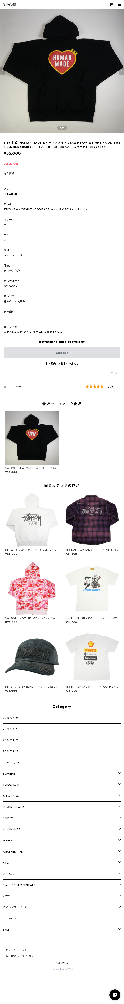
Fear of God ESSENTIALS (19, 885)
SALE (6, 929)
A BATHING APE (13, 851)
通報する (115, 372)
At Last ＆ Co (11, 796)
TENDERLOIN (11, 784)
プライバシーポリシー (17, 950)
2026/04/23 (11, 729)
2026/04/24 (11, 718)
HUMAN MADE (11, 829)
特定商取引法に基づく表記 (20, 956)
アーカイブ (9, 918)
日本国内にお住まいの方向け (62, 363)
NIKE (6, 862)
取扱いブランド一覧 (15, 907)
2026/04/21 (10, 751)
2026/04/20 (11, 762)
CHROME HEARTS (14, 807)
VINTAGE (8, 874)
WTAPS (7, 840)
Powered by (62, 968)
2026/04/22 (11, 740)
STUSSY (8, 818)
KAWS (6, 896)
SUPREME (9, 773)
